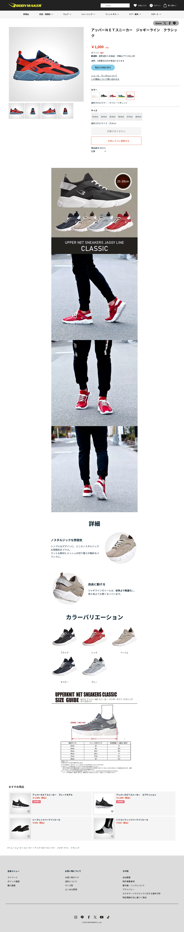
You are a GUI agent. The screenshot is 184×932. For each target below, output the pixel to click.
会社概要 (126, 877)
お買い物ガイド (72, 877)
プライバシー (128, 889)
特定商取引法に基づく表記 (134, 897)
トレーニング (87, 14)
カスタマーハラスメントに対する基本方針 (141, 893)
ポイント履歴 (13, 881)
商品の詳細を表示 (103, 67)
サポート (155, 14)
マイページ (12, 877)
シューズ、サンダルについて (104, 75)
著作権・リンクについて (133, 885)
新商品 (26, 14)
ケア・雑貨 (133, 14)
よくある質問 (71, 889)
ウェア (66, 14)
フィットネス (110, 14)
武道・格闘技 (44, 14)
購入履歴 (11, 885)
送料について (71, 881)
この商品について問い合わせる (105, 79)
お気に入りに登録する (118, 140)
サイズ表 (69, 885)
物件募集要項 (128, 881)
